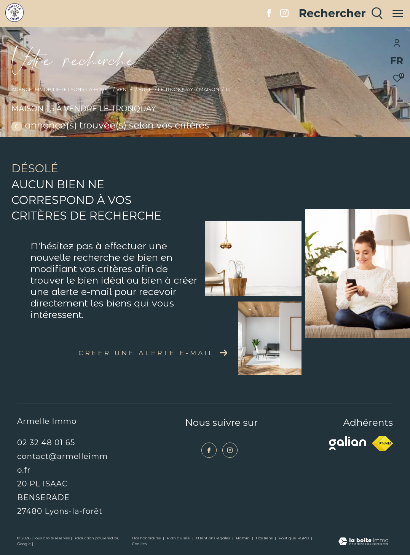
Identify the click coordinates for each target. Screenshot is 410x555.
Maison (209, 89)
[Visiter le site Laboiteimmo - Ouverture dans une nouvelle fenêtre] (363, 542)
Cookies (139, 544)
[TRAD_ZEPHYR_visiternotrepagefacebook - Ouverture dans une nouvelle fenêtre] (269, 15)
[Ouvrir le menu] (398, 13)
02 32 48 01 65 (46, 442)
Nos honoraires (147, 538)
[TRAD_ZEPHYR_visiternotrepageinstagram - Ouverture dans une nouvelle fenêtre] (284, 15)
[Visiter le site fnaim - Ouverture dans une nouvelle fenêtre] (382, 443)
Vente (124, 89)
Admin (243, 538)
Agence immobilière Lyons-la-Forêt (60, 89)
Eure (145, 89)
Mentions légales (213, 538)
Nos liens (265, 538)
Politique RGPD (294, 538)
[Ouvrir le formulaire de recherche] (340, 13)
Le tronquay (175, 89)
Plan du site (179, 538)
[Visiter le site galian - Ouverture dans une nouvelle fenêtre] (347, 443)
